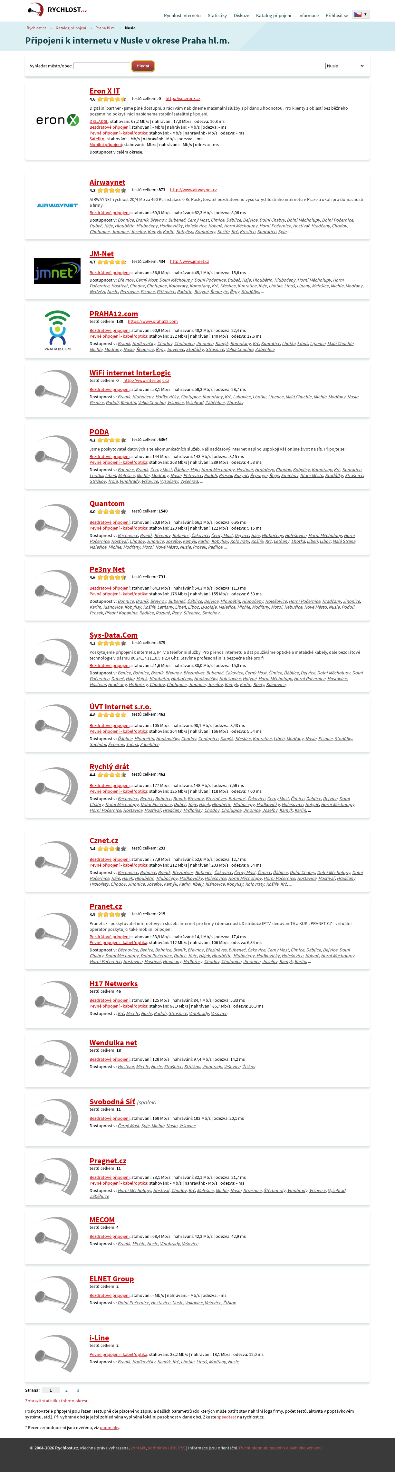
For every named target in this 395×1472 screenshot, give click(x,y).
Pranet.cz (106, 906)
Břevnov (158, 220)
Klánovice (112, 607)
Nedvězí (97, 291)
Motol (147, 547)
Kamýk (154, 231)
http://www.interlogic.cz (146, 380)
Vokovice (194, 1303)
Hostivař (301, 226)
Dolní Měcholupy (303, 220)
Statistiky (217, 15)
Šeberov (116, 744)
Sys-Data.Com (114, 635)
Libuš (289, 286)
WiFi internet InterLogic (130, 372)
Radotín (184, 291)
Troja (113, 481)
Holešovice (195, 226)
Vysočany (169, 481)
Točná (132, 744)
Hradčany (320, 226)
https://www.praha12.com (153, 321)
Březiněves (193, 673)
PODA (99, 431)
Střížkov (98, 481)
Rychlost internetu (182, 15)
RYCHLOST (67, 9)
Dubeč (96, 226)
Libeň (110, 475)
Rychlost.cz (36, 28)
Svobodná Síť (112, 1101)
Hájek (141, 678)
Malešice (320, 286)
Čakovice (200, 535)
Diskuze (241, 15)
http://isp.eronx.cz (183, 98)
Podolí (112, 402)
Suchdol (98, 744)
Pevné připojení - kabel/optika (118, 133)
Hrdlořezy (264, 469)
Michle (337, 286)
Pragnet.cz (108, 1160)
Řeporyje (219, 291)
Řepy (234, 291)
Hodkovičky (171, 226)
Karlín (168, 231)
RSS (181, 1448)
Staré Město (311, 475)
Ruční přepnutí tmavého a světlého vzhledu (280, 1448)
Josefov (138, 231)
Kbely (258, 684)
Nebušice (293, 607)
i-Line (99, 1337)
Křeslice (247, 231)
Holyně (215, 226)
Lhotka (275, 286)
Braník (142, 220)
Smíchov (289, 475)
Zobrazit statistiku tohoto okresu (57, 1401)
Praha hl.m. (105, 28)
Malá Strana (343, 541)
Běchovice (128, 535)
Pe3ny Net (107, 569)
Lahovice (242, 397)
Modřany (353, 286)
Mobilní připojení (106, 144)
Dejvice (250, 220)
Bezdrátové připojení (110, 127)
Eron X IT (105, 90)
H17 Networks (114, 983)
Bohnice (126, 220)
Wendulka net (113, 1042)
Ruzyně (201, 291)
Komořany (205, 231)
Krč (234, 231)
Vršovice (175, 402)
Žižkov (248, 1066)
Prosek (225, 475)
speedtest (226, 1417)
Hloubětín (124, 226)
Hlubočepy (147, 226)
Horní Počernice (275, 226)
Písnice (147, 291)
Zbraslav (234, 402)
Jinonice (120, 231)
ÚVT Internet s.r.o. (120, 706)
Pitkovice (166, 291)
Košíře (223, 231)
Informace (308, 15)
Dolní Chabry (272, 220)
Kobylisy (184, 231)
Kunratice (266, 231)
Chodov (339, 226)
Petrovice (129, 291)
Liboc (325, 541)
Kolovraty (178, 286)
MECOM (102, 1219)
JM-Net (102, 253)
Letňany (281, 541)
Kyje (282, 231)
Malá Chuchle (340, 343)
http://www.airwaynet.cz (193, 190)
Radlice (215, 547)
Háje (108, 226)
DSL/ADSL (99, 121)
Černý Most (198, 220)
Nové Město (166, 547)
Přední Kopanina (121, 613)
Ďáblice (233, 220)
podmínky (109, 1427)
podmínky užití (162, 1448)
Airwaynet (107, 182)
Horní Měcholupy (240, 226)
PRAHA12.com (114, 313)
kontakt (138, 1448)
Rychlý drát (109, 766)
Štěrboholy (274, 1190)
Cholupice (100, 231)
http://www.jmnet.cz (189, 261)
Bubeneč (176, 220)
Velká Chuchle (239, 349)
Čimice (217, 220)
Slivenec (175, 349)
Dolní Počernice (337, 220)
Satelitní (97, 139)
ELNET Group (112, 1278)
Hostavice (337, 678)
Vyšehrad (194, 402)
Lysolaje (209, 607)
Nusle (112, 291)
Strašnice (215, 349)
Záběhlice (265, 349)
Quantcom (107, 503)
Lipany (303, 286)
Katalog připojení (273, 15)
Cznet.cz (104, 840)
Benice (124, 673)
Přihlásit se (337, 15)
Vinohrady (130, 481)
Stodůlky (250, 291)
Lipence (317, 343)
